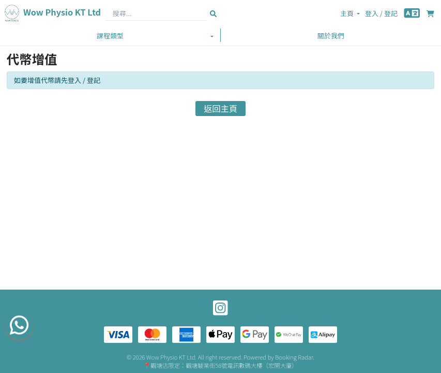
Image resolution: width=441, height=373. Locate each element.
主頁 (347, 13)
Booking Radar (294, 357)
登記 (391, 13)
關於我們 (330, 35)
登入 (371, 13)
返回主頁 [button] (220, 108)
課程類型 (110, 35)
